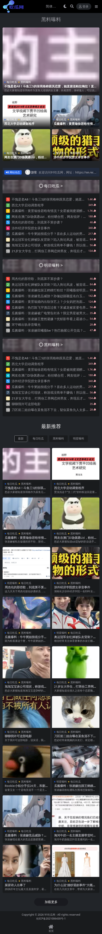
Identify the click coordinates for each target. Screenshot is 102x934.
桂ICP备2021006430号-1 (51, 918)
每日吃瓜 (12, 82)
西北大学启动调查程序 (19, 124)
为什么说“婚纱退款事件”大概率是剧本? (75, 887)
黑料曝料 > (53, 344)
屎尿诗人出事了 (15, 885)
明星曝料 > (53, 265)
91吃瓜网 (49, 914)
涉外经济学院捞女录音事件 (72, 157)
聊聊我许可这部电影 (26, 404)
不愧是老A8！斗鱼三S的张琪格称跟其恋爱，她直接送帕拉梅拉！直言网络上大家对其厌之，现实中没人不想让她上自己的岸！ (50, 88)
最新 (21, 438)
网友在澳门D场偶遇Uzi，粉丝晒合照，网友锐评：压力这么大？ (25, 159)
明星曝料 (78, 438)
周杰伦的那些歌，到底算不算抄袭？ (37, 222)
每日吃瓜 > (53, 185)
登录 (83, 6)
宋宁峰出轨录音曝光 (26, 324)
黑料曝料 (51, 19)
